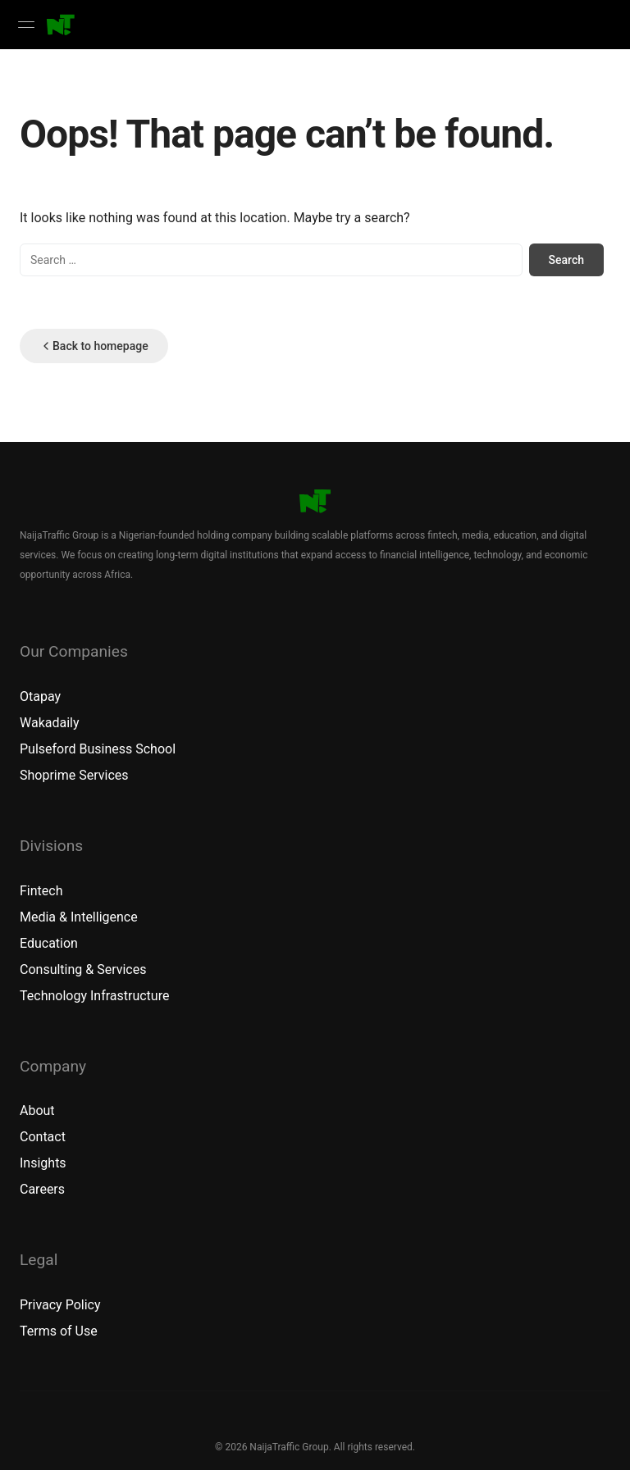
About (37, 1110)
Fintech (41, 891)
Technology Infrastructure (94, 996)
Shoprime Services (74, 775)
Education (49, 943)
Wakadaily (50, 722)
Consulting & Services (83, 969)
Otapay (40, 696)
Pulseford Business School (98, 749)
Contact (43, 1137)
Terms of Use (59, 1331)
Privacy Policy (60, 1305)
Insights (43, 1163)
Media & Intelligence (79, 917)
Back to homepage (93, 346)
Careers (42, 1189)
